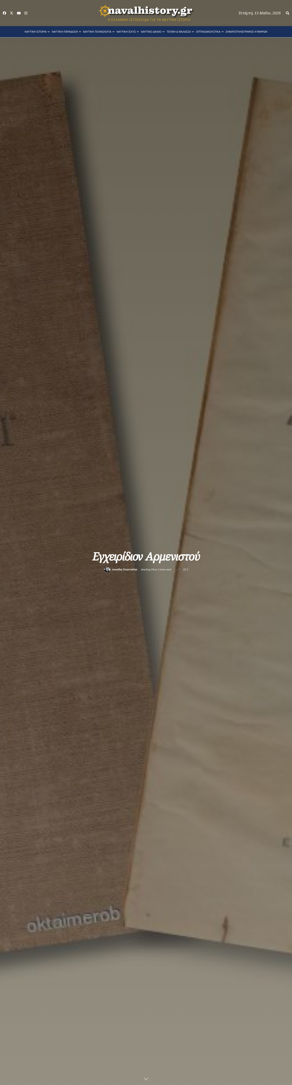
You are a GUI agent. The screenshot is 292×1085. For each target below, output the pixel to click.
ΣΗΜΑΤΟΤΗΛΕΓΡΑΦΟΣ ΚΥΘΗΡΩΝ (246, 31)
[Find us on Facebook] (4, 13)
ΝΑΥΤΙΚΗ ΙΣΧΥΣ (126, 31)
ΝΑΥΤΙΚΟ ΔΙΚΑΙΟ (151, 31)
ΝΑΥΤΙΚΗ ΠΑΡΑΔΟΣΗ (65, 31)
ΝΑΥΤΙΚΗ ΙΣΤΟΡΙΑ (36, 31)
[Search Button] (287, 13)
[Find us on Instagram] (25, 13)
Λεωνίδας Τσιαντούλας (124, 569)
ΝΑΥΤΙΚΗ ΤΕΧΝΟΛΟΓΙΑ (97, 31)
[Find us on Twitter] (11, 13)
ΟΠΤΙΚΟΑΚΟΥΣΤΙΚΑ (208, 31)
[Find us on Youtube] (19, 13)
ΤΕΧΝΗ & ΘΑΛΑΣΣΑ (179, 31)
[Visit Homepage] (146, 12)
